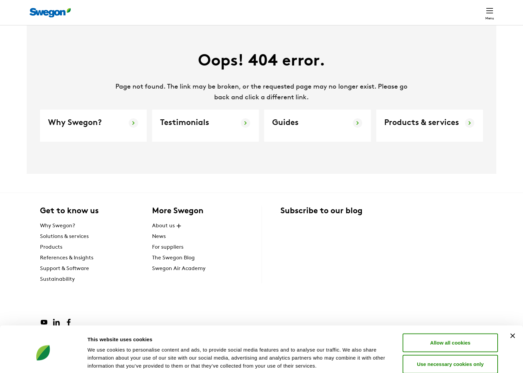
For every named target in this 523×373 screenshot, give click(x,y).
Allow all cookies (450, 315)
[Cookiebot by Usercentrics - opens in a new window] (43, 360)
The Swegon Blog (173, 270)
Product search (299, 9)
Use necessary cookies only (450, 336)
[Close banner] (512, 308)
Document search (354, 9)
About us (167, 238)
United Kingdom (435, 8)
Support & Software (64, 280)
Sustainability (57, 291)
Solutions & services (64, 248)
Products (51, 259)
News (159, 248)
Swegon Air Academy (178, 280)
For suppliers (167, 259)
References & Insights (66, 270)
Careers (395, 8)
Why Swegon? (57, 238)
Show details (350, 360)
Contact (478, 9)
